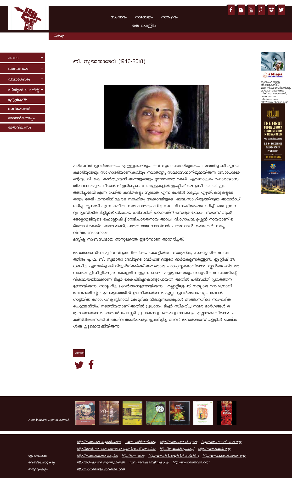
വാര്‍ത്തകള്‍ (18, 69)
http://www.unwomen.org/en (97, 456)
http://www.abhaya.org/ (177, 449)
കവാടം (14, 58)
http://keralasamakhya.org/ (148, 463)
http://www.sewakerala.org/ (221, 442)
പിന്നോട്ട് (78, 353)
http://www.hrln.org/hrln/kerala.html (173, 456)
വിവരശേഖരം (19, 80)
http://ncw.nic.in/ (133, 456)
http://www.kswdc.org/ (214, 449)
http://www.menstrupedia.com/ (99, 442)
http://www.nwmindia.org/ (191, 463)
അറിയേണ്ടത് (18, 109)
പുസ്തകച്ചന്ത (17, 100)
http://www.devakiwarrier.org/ (224, 456)
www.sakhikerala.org (140, 442)
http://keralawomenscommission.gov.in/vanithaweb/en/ (116, 449)
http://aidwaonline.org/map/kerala (101, 463)
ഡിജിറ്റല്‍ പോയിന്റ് (23, 91)
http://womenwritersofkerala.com (100, 470)
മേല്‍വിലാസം (19, 128)
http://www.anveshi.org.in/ (178, 442)
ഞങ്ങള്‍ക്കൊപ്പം (21, 119)
